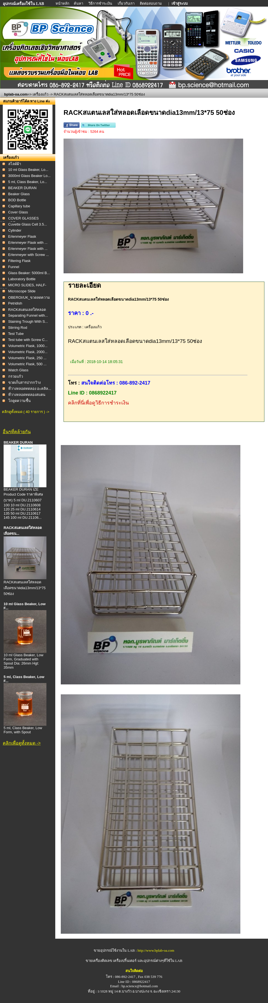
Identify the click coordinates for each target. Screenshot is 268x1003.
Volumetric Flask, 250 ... (27, 358)
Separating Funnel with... (28, 315)
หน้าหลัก (63, 3)
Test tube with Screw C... (28, 340)
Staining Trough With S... (28, 321)
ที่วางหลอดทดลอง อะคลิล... (29, 389)
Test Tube (15, 334)
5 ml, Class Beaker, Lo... (27, 182)
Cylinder (15, 230)
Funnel (13, 267)
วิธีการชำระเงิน (100, 3)
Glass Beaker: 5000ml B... (29, 273)
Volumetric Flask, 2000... (28, 352)
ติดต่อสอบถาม (151, 3)
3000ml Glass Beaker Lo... (29, 176)
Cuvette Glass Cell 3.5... (27, 224)
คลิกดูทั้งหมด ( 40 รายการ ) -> (25, 412)
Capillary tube (19, 206)
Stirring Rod (17, 327)
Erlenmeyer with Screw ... (28, 255)
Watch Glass (18, 370)
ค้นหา (78, 3)
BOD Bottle (17, 200)
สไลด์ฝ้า (14, 164)
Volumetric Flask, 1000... (28, 346)
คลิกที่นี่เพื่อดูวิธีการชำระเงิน (98, 403)
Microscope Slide (22, 291)
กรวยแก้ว (15, 376)
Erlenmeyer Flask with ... (28, 242)
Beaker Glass (19, 194)
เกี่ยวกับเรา (126, 3)
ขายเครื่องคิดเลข (99, 961)
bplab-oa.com (16, 94)
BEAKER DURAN (22, 188)
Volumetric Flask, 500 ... (27, 364)
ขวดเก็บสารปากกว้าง (24, 382)
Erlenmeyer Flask (22, 236)
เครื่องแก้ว (40, 94)
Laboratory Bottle (22, 279)
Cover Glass (18, 212)
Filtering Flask (19, 261)
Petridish (15, 303)
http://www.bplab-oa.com (156, 950)
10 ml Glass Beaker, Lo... (28, 170)
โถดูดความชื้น (19, 401)
